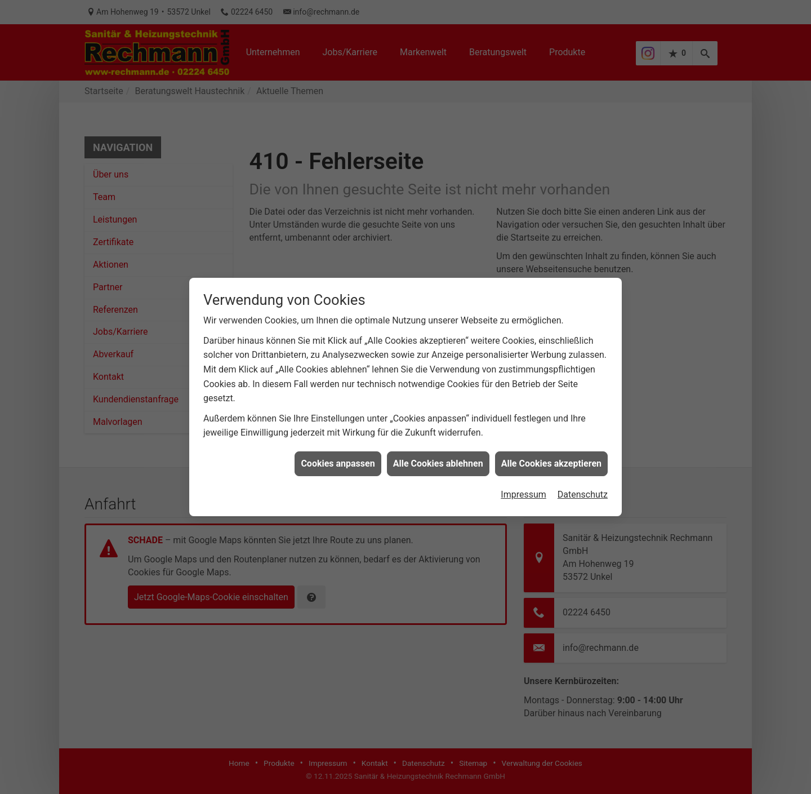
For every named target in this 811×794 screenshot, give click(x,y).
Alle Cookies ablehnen (438, 458)
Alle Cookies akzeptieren (551, 458)
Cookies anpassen (338, 458)
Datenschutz (583, 489)
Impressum (523, 489)
